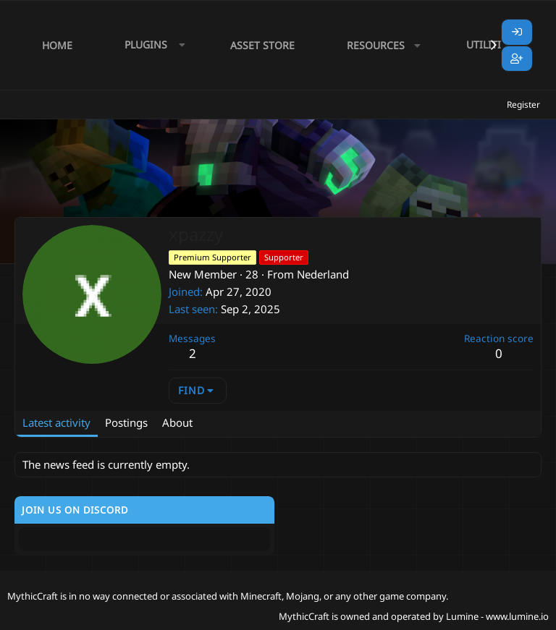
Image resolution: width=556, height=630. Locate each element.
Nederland (323, 274)
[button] (151, 45)
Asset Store (262, 45)
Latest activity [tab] (56, 422)
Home (57, 45)
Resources (376, 45)
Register (523, 104)
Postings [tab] (126, 422)
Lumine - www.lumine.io (497, 616)
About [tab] (177, 422)
